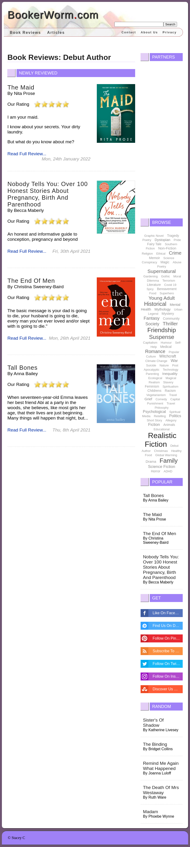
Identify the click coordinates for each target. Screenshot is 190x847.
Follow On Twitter (167, 664)
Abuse (177, 262)
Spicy (150, 289)
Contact (128, 32)
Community (171, 318)
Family (169, 460)
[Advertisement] (161, 138)
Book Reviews (25, 33)
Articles (56, 33)
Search (170, 24)
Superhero (167, 293)
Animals (169, 425)
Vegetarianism (156, 395)
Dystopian (162, 240)
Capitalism (150, 342)
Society (152, 324)
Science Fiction (161, 466)
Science (168, 258)
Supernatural (161, 271)
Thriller (170, 323)
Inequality (169, 374)
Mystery (168, 313)
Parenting (152, 374)
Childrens (154, 390)
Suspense (161, 337)
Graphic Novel (154, 235)
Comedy (161, 399)
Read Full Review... (26, 153)
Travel (173, 395)
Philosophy (162, 407)
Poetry (146, 240)
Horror (155, 471)
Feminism (152, 386)
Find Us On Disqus (167, 626)
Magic (165, 262)
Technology (170, 369)
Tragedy (173, 235)
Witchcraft (167, 356)
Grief (148, 399)
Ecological (155, 378)
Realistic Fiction (161, 439)
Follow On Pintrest (167, 638)
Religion (147, 253)
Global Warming (166, 455)
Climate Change (156, 361)
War (174, 360)
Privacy (170, 32)
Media (146, 416)
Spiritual (174, 412)
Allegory (171, 420)
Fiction (154, 424)
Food (152, 293)
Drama (151, 461)
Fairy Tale (154, 244)
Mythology (162, 309)
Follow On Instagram (167, 676)
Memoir (154, 258)
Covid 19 (170, 285)
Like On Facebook (167, 613)
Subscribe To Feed (167, 651)
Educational (162, 429)
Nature (164, 365)
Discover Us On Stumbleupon (167, 689)
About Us (149, 32)
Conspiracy (149, 262)
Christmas (161, 451)
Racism (170, 390)
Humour (166, 342)
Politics (175, 416)
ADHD (168, 471)
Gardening (150, 276)
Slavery (168, 382)
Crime (175, 253)
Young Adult (162, 298)
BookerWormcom (52, 15)
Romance (155, 351)
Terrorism (168, 280)
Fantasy (152, 318)
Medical (165, 347)
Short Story (154, 420)
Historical (155, 304)
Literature (154, 285)
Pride (177, 240)
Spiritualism (170, 386)
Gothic (165, 276)
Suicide (151, 365)
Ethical (161, 253)
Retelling (160, 416)
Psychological (154, 412)
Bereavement (167, 289)
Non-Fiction (167, 248)
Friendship (161, 330)
